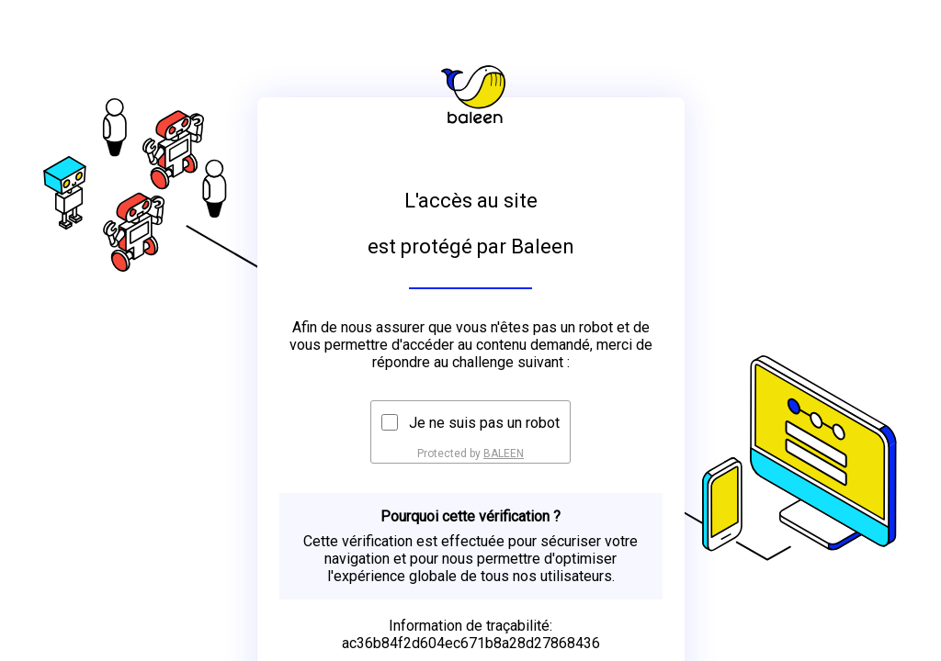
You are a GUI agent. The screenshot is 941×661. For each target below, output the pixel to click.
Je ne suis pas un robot (484, 422)
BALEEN (503, 453)
